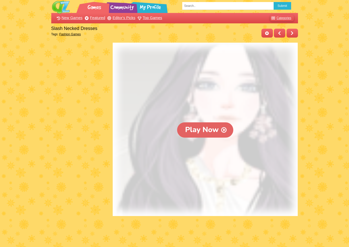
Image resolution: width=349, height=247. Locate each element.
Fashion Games (70, 34)
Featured (94, 17)
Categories (280, 18)
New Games (69, 17)
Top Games (149, 17)
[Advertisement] (80, 119)
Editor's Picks (120, 17)
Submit (282, 6)
